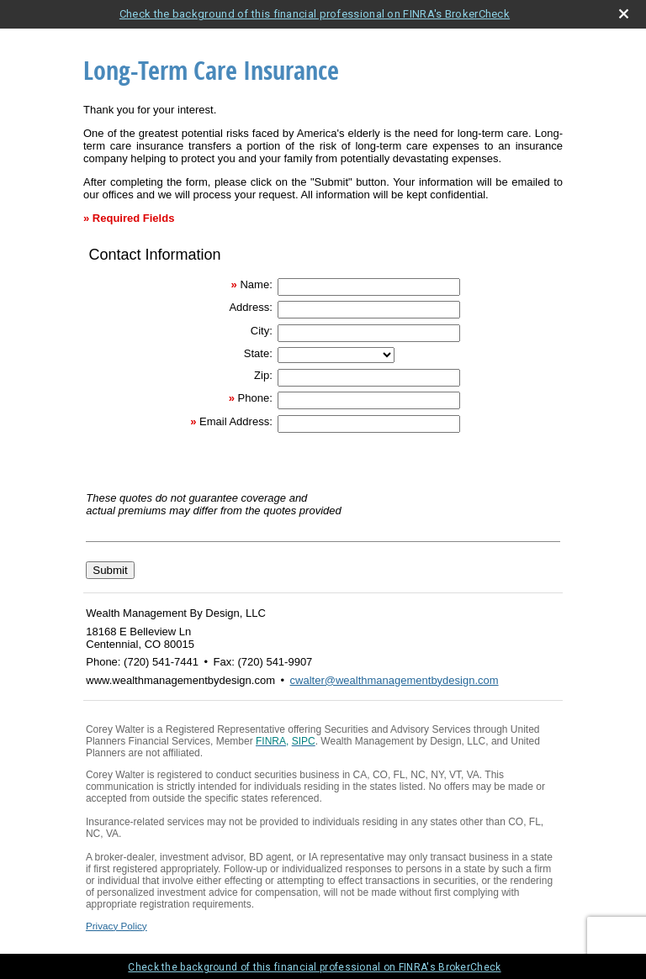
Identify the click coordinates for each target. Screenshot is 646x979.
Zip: (263, 375)
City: (262, 330)
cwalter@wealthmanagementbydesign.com (394, 680)
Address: (250, 307)
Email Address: (236, 421)
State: (258, 353)
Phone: (255, 398)
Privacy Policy (116, 925)
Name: (256, 284)
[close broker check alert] (623, 13)
